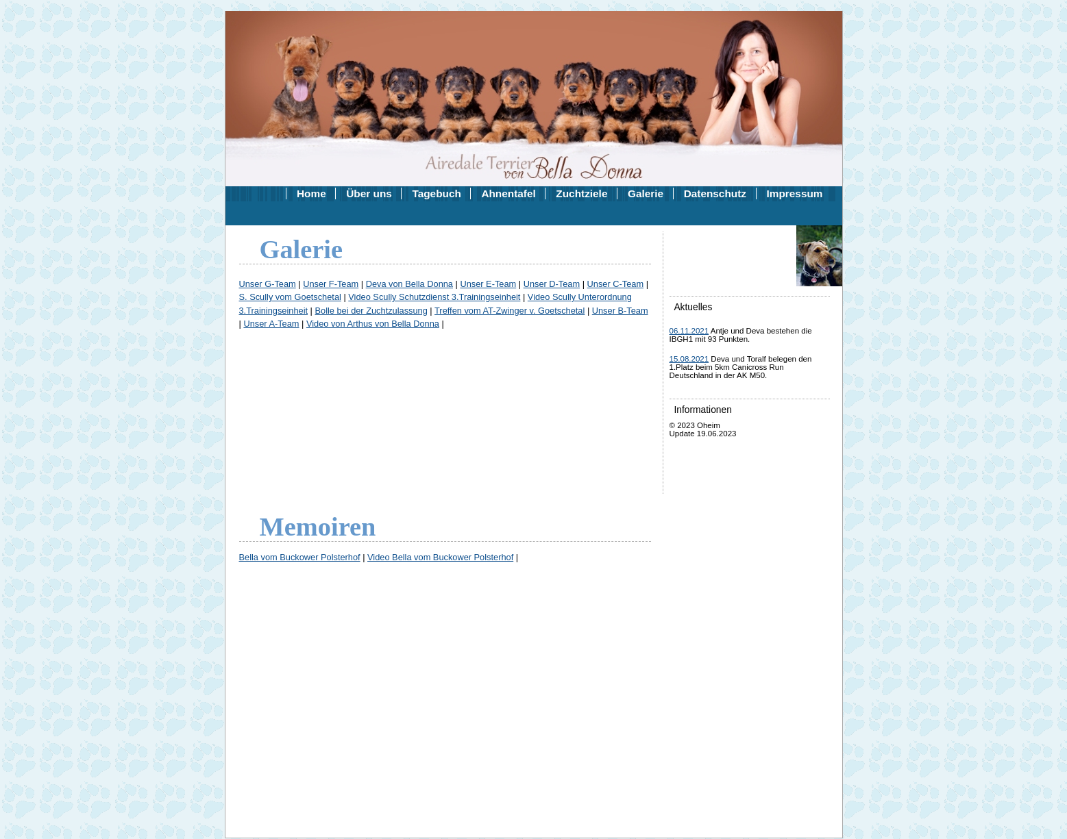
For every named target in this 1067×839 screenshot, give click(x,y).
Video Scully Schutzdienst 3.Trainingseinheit (434, 297)
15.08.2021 (689, 359)
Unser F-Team (330, 284)
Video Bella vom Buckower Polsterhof (440, 557)
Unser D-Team (552, 284)
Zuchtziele (581, 193)
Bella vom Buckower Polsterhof (299, 557)
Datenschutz (715, 193)
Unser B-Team (620, 310)
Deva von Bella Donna (409, 284)
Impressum (795, 193)
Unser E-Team (488, 284)
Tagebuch (436, 193)
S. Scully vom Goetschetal (290, 297)
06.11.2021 (689, 331)
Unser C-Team (615, 284)
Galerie (645, 193)
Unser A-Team (271, 323)
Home (311, 193)
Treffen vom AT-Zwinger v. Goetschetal (509, 310)
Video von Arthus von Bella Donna (372, 323)
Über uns (369, 193)
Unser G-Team (267, 284)
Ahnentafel (508, 193)
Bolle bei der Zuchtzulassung (371, 310)
